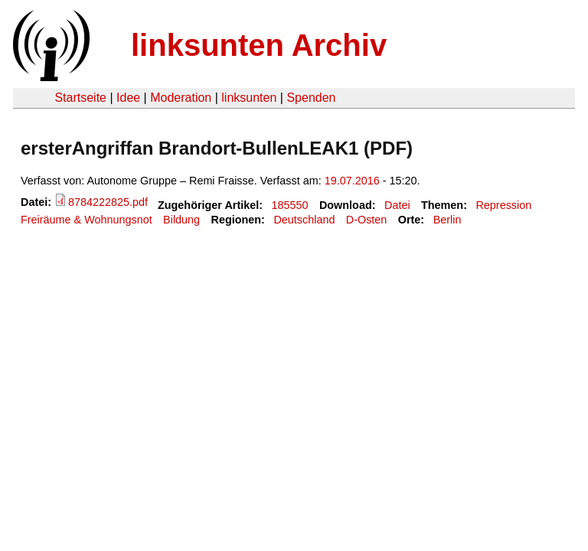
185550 (290, 205)
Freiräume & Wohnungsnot (86, 220)
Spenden (310, 97)
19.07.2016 (352, 180)
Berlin (447, 220)
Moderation (180, 97)
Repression (503, 205)
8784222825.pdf (108, 202)
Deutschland (304, 220)
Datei (397, 205)
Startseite (80, 97)
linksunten (248, 97)
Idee (128, 97)
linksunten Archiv (259, 45)
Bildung (181, 220)
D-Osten (366, 220)
